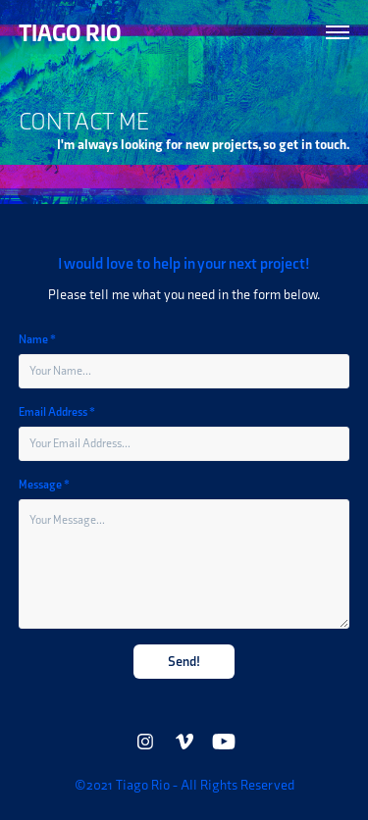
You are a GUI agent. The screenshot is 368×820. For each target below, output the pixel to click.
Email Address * (57, 412)
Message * (44, 484)
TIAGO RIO (70, 32)
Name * (37, 339)
